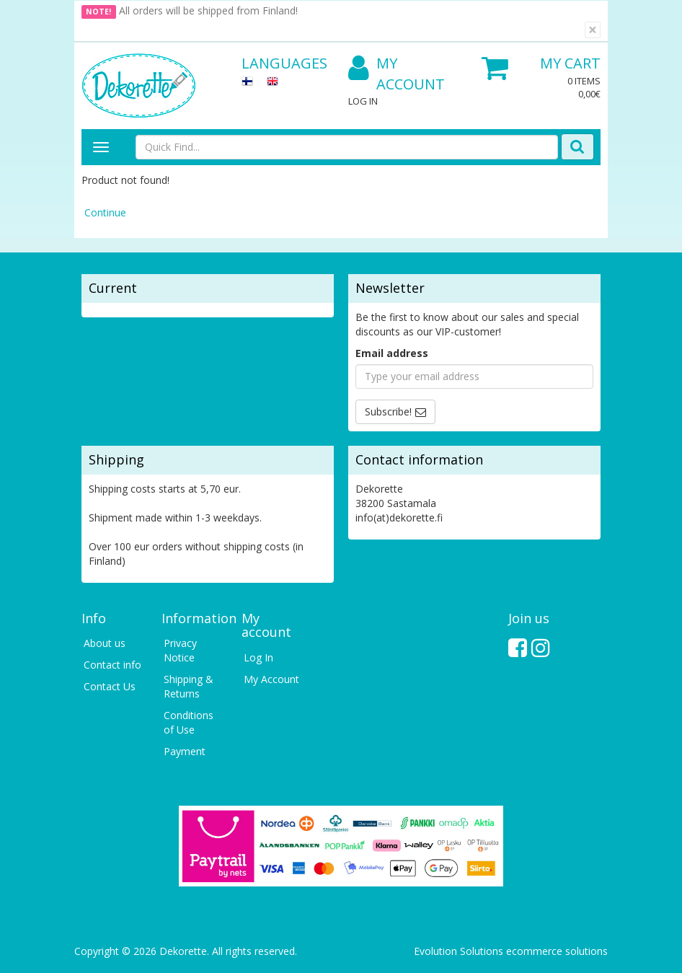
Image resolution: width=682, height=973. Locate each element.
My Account (396, 73)
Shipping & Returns (188, 686)
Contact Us (110, 686)
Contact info (112, 665)
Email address (391, 353)
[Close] (593, 30)
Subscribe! (388, 411)
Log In (363, 100)
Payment (184, 751)
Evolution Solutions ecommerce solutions (511, 951)
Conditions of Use (188, 722)
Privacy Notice (180, 650)
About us (104, 643)
